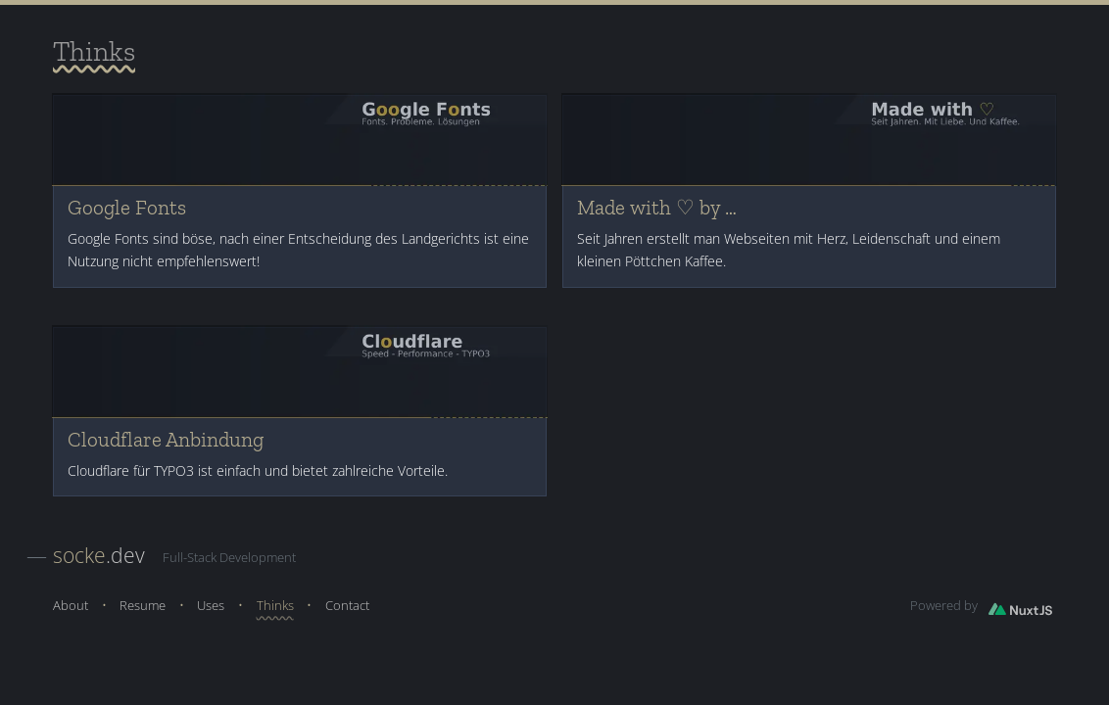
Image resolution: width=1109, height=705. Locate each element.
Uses (210, 605)
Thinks (275, 605)
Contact (347, 605)
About (70, 605)
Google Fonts (127, 207)
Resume (143, 605)
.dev (99, 554)
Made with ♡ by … (657, 207)
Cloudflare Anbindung (166, 439)
